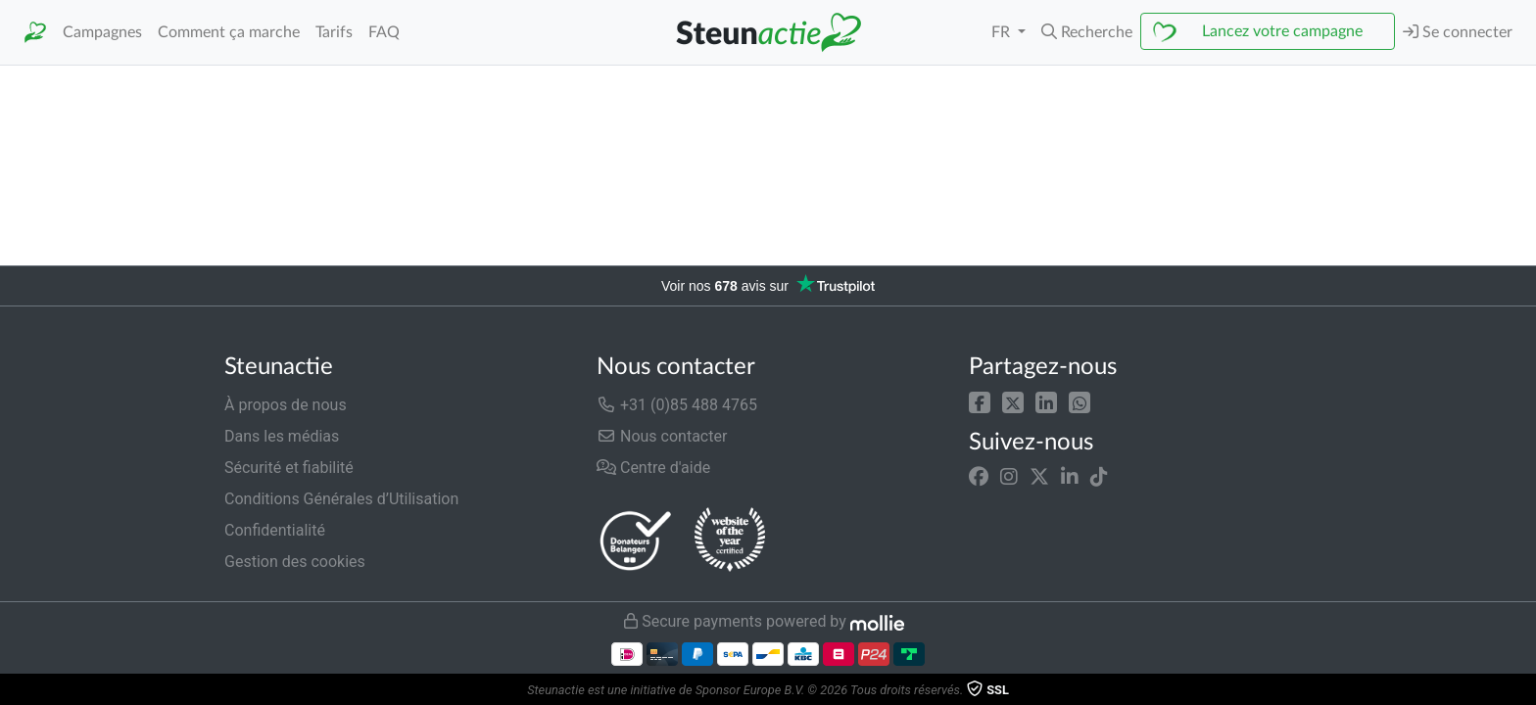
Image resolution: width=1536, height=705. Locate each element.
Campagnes (102, 32)
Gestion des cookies (294, 561)
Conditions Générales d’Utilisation (341, 499)
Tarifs (334, 32)
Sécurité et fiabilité (289, 467)
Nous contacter (662, 436)
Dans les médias (281, 436)
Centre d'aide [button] (653, 467)
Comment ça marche (229, 32)
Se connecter (1457, 32)
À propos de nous (285, 405)
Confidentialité (274, 530)
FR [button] (1002, 32)
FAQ (384, 32)
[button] (1086, 32)
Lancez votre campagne (1282, 31)
